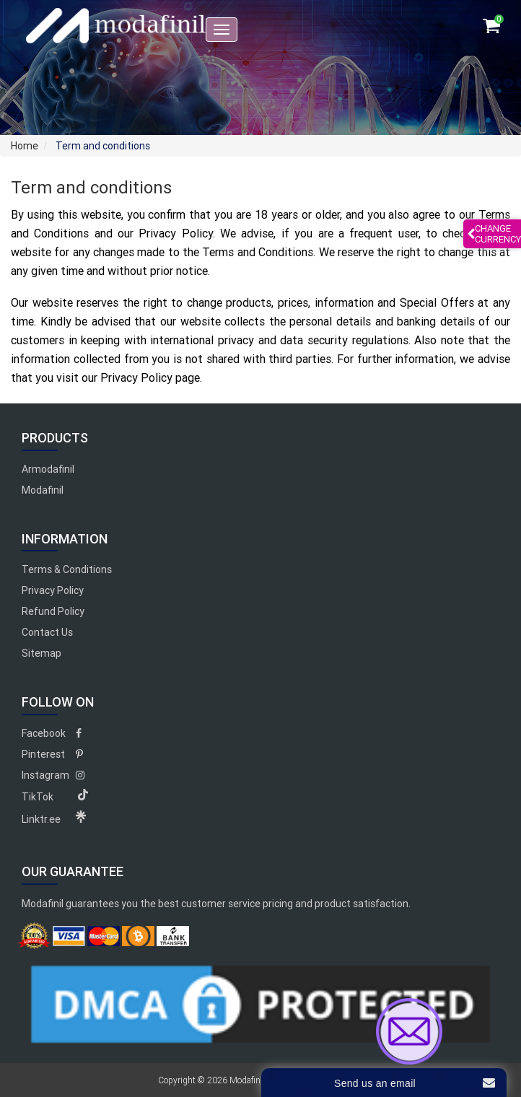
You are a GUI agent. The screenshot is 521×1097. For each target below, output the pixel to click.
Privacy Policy (53, 590)
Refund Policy (53, 611)
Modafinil (43, 490)
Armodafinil (48, 469)
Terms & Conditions (67, 569)
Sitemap (41, 653)
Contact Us (47, 632)
